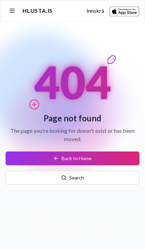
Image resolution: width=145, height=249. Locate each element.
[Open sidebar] (12, 10)
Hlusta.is (37, 10)
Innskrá (95, 10)
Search (72, 178)
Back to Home (72, 158)
